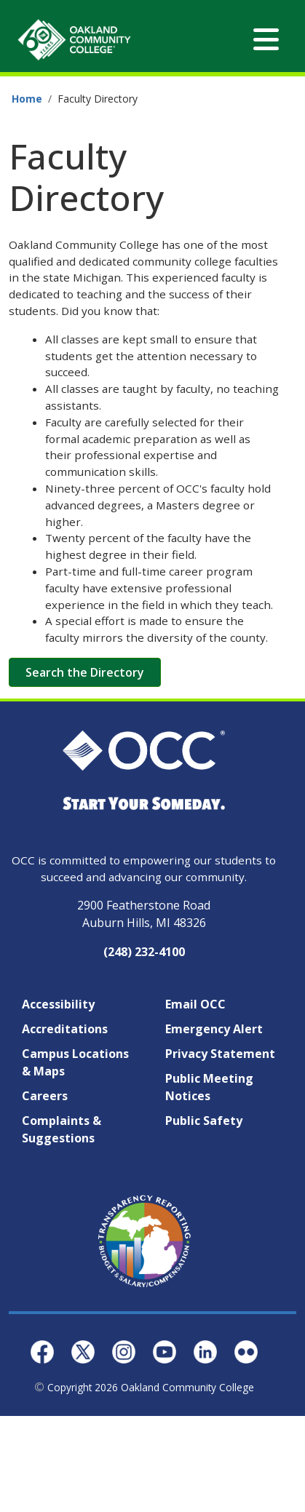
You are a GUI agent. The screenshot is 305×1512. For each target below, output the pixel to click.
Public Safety (203, 1121)
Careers (45, 1096)
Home (27, 99)
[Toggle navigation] (266, 39)
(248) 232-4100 (144, 952)
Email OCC (195, 1004)
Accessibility (58, 1004)
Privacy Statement (220, 1054)
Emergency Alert (214, 1029)
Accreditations (65, 1029)
